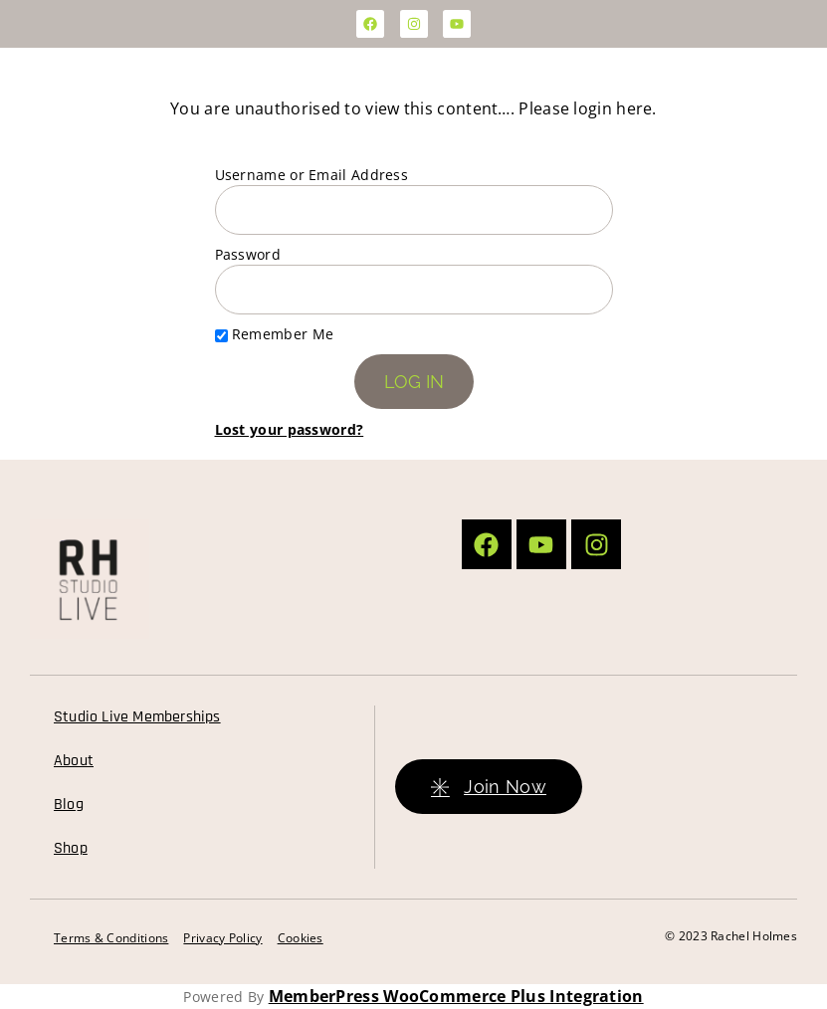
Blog (69, 804)
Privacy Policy (222, 937)
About (74, 760)
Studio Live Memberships (137, 716)
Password (248, 254)
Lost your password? (289, 429)
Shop (71, 848)
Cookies (300, 937)
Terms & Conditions (111, 937)
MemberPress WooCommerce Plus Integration (456, 996)
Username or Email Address (312, 174)
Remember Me (274, 333)
